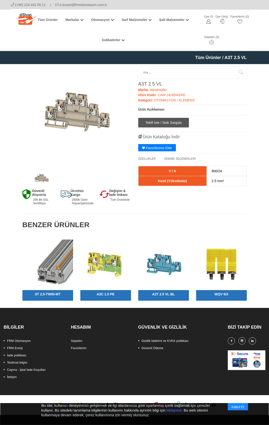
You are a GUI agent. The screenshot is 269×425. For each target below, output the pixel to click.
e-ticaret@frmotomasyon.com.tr (81, 5)
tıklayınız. (174, 413)
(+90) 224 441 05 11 (28, 5)
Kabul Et (238, 410)
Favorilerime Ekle (157, 148)
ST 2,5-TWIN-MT (48, 294)
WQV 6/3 (221, 294)
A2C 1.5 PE (106, 294)
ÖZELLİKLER (147, 158)
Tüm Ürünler (208, 57)
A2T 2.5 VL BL (163, 294)
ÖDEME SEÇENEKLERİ (180, 158)
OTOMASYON (165, 100)
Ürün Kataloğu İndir (159, 136)
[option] (41, 178)
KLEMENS (187, 100)
